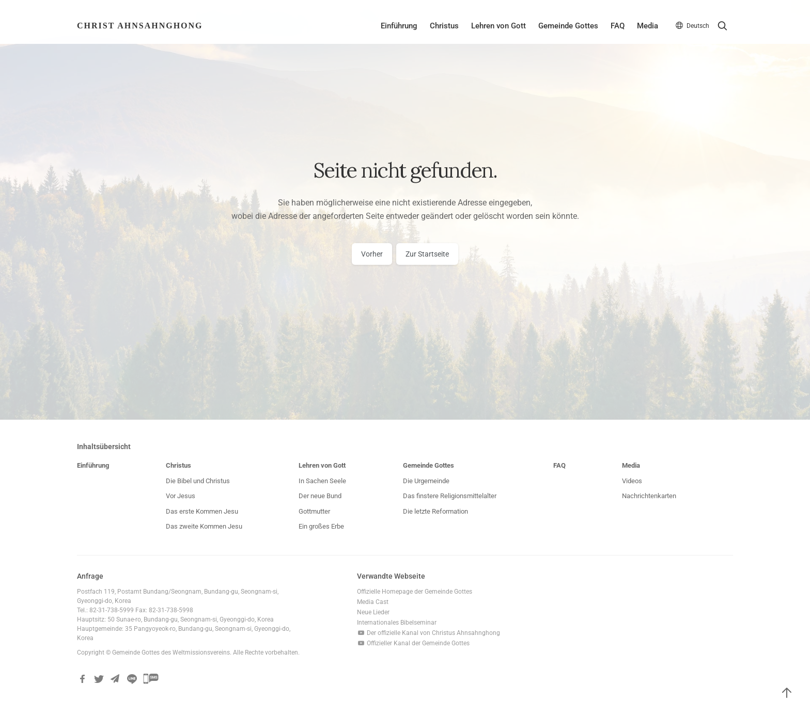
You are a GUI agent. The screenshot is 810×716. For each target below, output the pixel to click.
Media (647, 25)
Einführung (399, 25)
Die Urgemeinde (426, 481)
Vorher (372, 254)
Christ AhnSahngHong (140, 25)
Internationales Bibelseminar (397, 622)
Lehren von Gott (498, 25)
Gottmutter (314, 511)
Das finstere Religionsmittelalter (449, 496)
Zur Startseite (427, 254)
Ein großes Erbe (321, 526)
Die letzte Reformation (435, 511)
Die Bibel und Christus (198, 481)
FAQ (618, 25)
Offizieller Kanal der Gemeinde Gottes (413, 643)
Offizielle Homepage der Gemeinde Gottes (414, 591)
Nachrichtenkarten (649, 496)
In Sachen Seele (322, 481)
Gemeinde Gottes (568, 25)
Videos (632, 481)
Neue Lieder (373, 612)
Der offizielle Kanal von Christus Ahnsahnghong (429, 633)
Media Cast (372, 602)
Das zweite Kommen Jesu (204, 526)
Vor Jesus (180, 496)
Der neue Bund (320, 496)
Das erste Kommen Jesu (202, 511)
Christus (444, 25)
